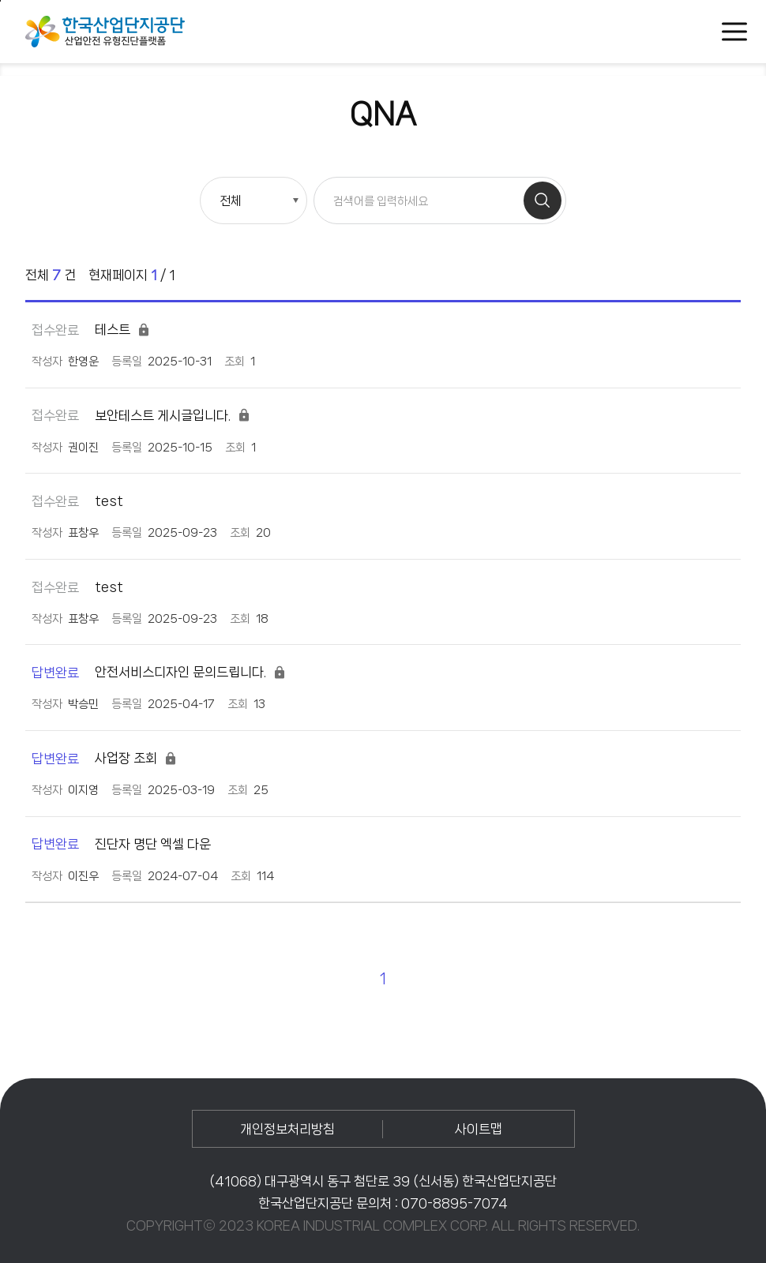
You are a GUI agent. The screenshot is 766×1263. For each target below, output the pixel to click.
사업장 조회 (105, 758)
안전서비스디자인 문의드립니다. (159, 672)
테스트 (91, 329)
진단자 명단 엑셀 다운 (121, 844)
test (77, 500)
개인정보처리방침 (287, 1129)
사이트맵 (478, 1129)
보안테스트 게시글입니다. (141, 415)
